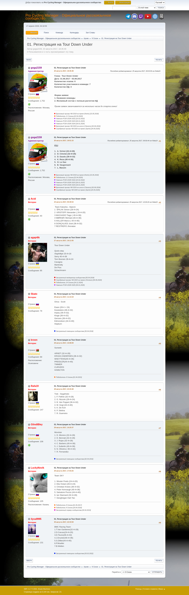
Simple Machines (44, 589)
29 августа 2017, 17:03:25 (63, 471)
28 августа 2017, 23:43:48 (63, 389)
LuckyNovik (37, 468)
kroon (34, 340)
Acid (33, 198)
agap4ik (35, 237)
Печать (159, 60)
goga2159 (36, 67)
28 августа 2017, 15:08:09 (63, 343)
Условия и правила (150, 589)
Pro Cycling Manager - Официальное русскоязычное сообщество (68, 16)
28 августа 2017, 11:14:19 (63, 297)
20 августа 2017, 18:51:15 (63, 140)
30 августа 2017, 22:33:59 (63, 522)
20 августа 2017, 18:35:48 (63, 71)
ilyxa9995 (36, 519)
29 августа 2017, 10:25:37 (63, 427)
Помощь (138, 589)
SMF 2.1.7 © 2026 (30, 589)
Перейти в (116, 572)
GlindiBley (37, 424)
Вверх (29, 560)
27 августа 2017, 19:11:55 (63, 240)
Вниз (28, 60)
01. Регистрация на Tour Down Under (70, 68)
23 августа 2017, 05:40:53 (63, 202)
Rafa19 (35, 386)
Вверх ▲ (162, 589)
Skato (34, 294)
